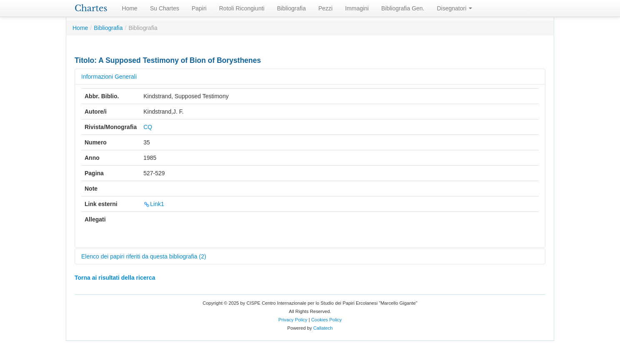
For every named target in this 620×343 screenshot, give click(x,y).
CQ (147, 127)
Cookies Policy (326, 319)
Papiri (199, 8)
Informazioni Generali (109, 76)
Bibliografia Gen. (403, 8)
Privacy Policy (293, 319)
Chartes (91, 8)
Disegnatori (454, 8)
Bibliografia (291, 8)
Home (130, 8)
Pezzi (325, 8)
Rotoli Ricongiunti (242, 8)
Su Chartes (164, 8)
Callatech (323, 328)
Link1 (153, 204)
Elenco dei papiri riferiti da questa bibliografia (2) (143, 256)
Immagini (357, 8)
